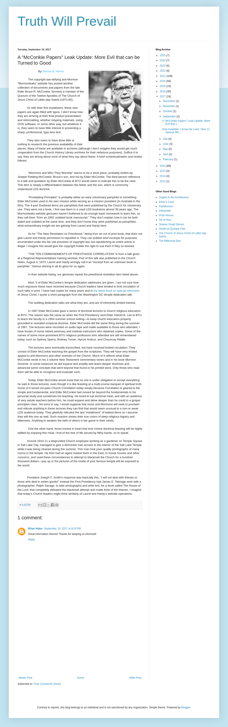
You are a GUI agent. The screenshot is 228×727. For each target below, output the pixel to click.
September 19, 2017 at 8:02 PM (62, 528)
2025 (163, 55)
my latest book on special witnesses (117, 290)
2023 (163, 65)
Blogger (185, 707)
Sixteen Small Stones (171, 224)
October (168, 111)
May (166, 149)
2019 (163, 86)
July (165, 138)
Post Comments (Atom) (47, 683)
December (169, 101)
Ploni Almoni (166, 215)
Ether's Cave (166, 202)
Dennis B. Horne (53, 71)
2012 (163, 181)
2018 (163, 91)
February (168, 159)
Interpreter (165, 210)
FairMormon (166, 206)
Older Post (135, 677)
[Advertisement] (80, 640)
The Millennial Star (170, 240)
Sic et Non (165, 219)
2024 (163, 60)
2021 (163, 76)
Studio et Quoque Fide (172, 228)
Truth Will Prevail (67, 21)
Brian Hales (35, 528)
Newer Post (25, 677)
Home (80, 677)
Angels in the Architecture (174, 197)
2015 (163, 171)
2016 (163, 165)
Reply (31, 539)
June (166, 143)
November (169, 106)
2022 (163, 70)
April (166, 154)
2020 (163, 81)
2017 (163, 96)
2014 (163, 176)
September (169, 116)
